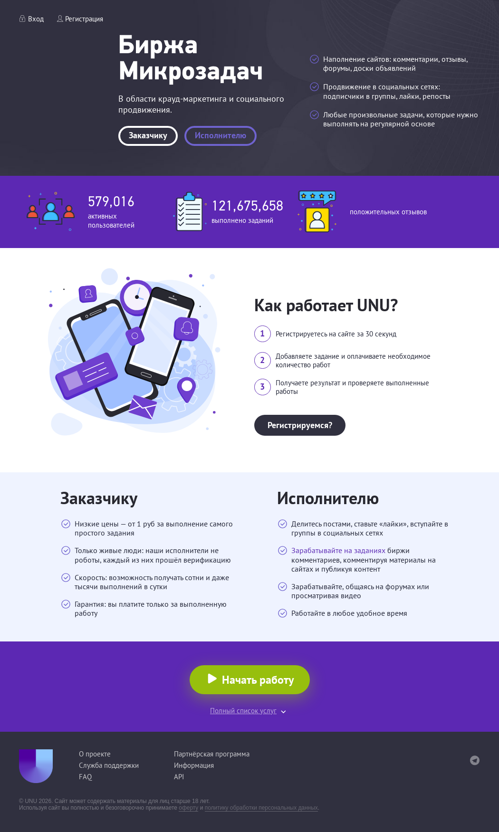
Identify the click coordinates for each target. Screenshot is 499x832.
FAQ (85, 776)
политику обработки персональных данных (262, 807)
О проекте (95, 753)
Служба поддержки (109, 765)
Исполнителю (220, 135)
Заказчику (148, 135)
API (179, 776)
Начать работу (258, 679)
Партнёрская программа (212, 753)
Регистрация (84, 18)
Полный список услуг (243, 710)
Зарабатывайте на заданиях (338, 550)
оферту (188, 807)
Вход (36, 18)
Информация (194, 765)
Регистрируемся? (300, 425)
